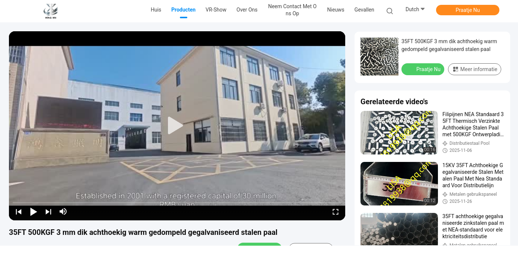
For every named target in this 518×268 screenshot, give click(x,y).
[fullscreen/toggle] (335, 211)
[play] (177, 126)
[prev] (18, 211)
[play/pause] (33, 211)
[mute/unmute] (63, 211)
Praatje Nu (467, 10)
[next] (48, 211)
